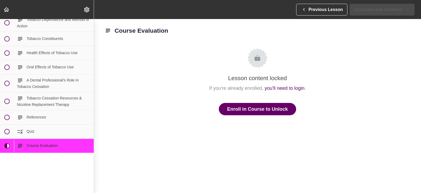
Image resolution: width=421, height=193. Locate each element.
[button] (6, 9)
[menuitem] (87, 9)
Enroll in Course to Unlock (257, 109)
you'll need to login (285, 88)
